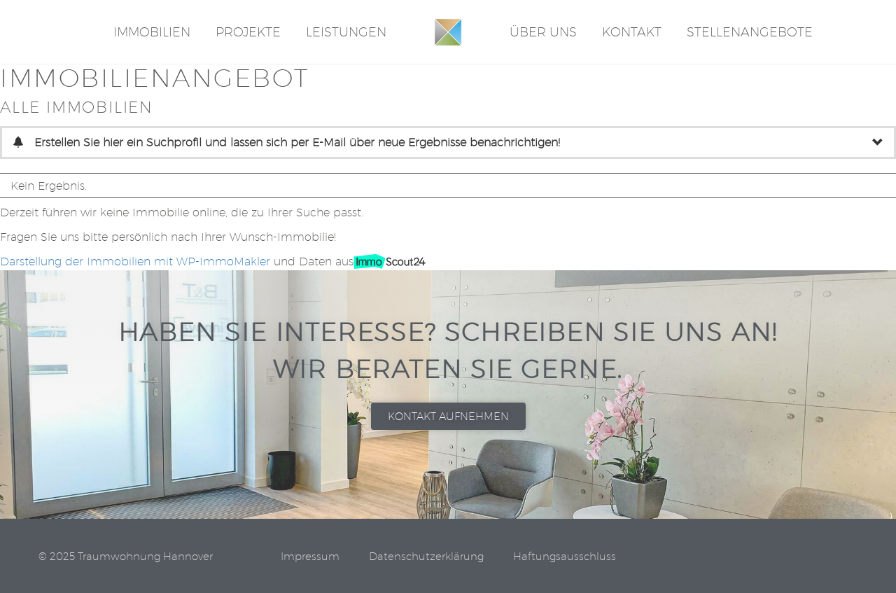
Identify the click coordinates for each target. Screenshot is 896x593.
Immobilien (151, 32)
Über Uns (543, 32)
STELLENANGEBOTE (750, 32)
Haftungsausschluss (564, 557)
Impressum (310, 557)
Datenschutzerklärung (426, 557)
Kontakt (632, 32)
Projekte (248, 32)
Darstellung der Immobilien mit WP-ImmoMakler (135, 261)
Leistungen (346, 32)
